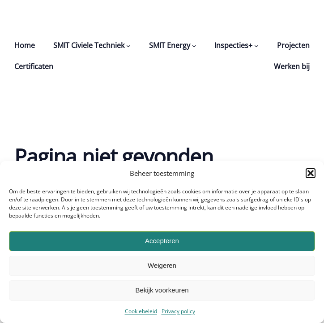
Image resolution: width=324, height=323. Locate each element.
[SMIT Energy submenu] (194, 46)
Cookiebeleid (141, 311)
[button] (310, 173)
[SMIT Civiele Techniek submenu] (128, 46)
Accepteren (162, 240)
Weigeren (162, 265)
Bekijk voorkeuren (161, 290)
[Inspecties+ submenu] (256, 46)
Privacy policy (178, 311)
